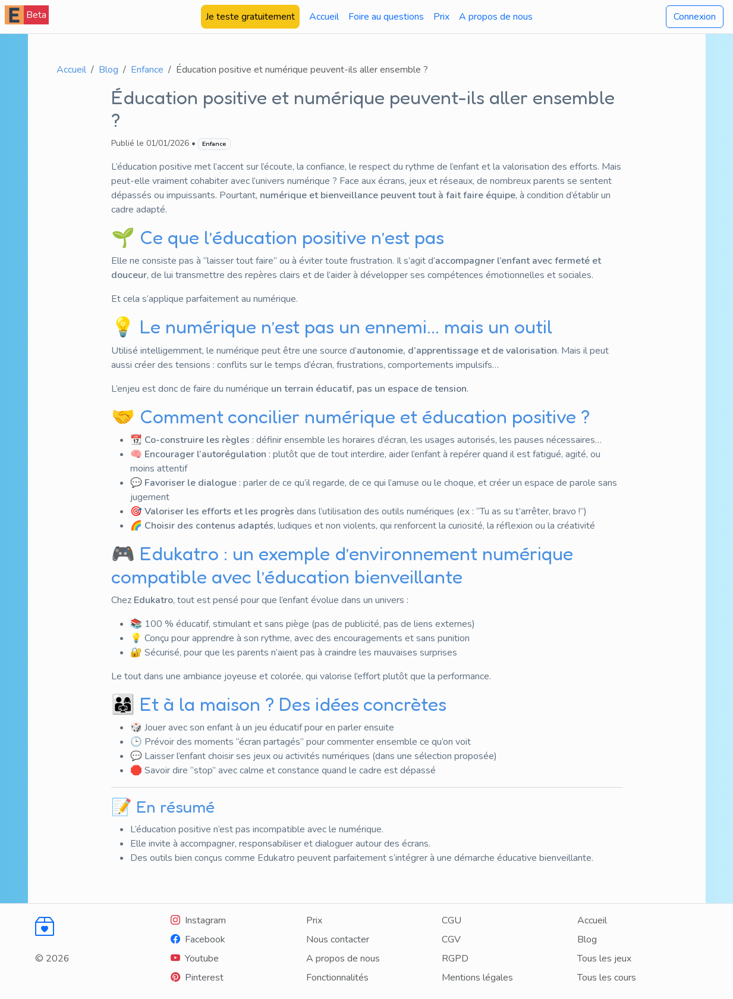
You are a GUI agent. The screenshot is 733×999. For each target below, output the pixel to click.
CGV (451, 939)
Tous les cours (606, 977)
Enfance (147, 69)
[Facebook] (198, 939)
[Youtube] (195, 958)
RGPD (455, 958)
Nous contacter (337, 939)
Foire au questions (386, 16)
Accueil (324, 16)
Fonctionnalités (337, 977)
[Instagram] (198, 920)
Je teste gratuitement (250, 16)
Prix (441, 16)
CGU (451, 920)
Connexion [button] (695, 16)
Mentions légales (477, 977)
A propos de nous (496, 16)
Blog (108, 69)
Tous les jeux (604, 958)
